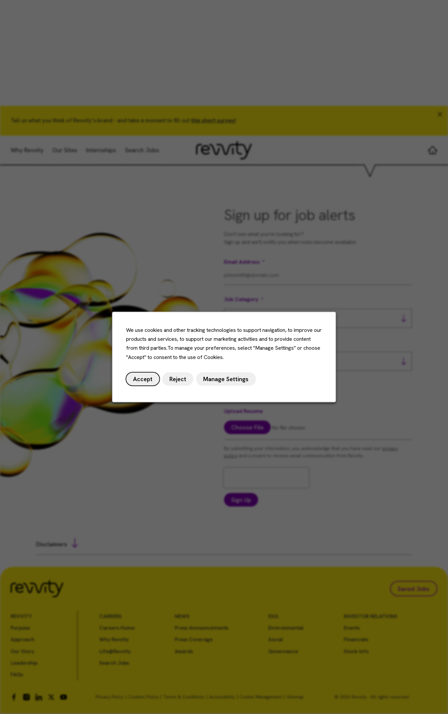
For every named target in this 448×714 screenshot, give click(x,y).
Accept (144, 380)
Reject (179, 380)
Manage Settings (226, 380)
